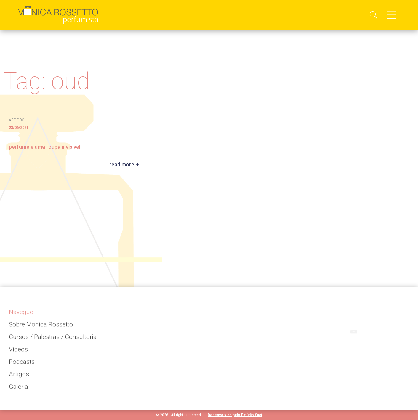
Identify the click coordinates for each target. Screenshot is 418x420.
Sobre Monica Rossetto (41, 326)
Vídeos (18, 351)
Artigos (19, 376)
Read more (121, 164)
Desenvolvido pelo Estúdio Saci (235, 415)
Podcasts (22, 364)
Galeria (18, 388)
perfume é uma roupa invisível (44, 147)
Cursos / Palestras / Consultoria (53, 339)
